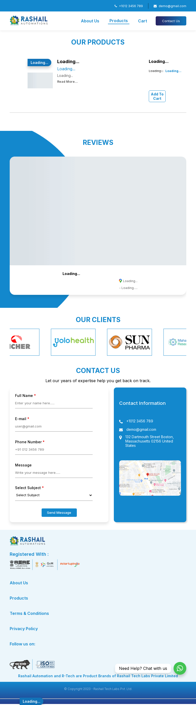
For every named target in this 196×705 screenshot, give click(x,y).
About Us (90, 20)
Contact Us (171, 21)
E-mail (22, 419)
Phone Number (30, 442)
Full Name (25, 395)
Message (23, 465)
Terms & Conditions (29, 613)
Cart (142, 20)
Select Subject (29, 488)
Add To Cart (157, 96)
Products (118, 20)
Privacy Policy (24, 628)
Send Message (59, 512)
